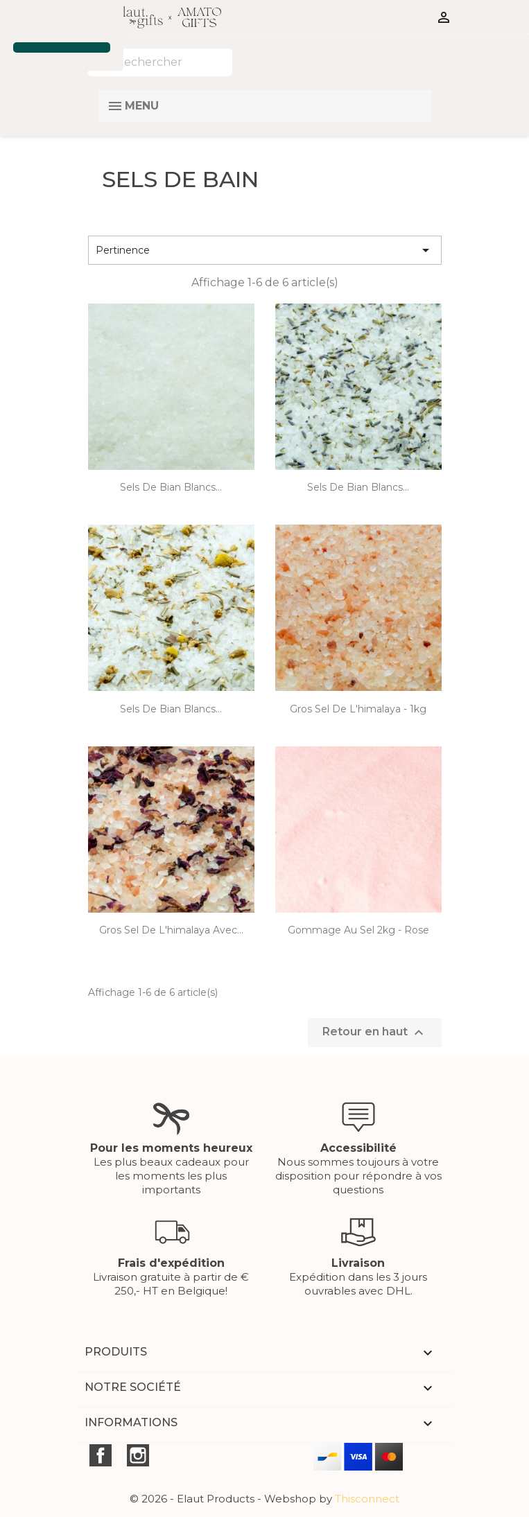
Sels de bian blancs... (171, 487)
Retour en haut (374, 1032)
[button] (15, 23)
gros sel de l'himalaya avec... (171, 930)
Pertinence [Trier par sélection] (265, 250)
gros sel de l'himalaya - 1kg (358, 709)
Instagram (138, 1455)
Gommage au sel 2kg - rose (358, 930)
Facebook (100, 1455)
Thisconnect (367, 1498)
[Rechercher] (160, 62)
